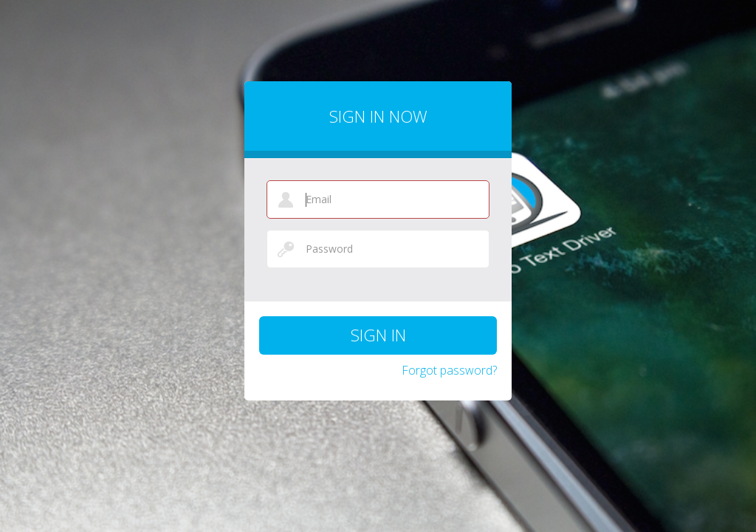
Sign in (378, 335)
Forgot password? (449, 370)
